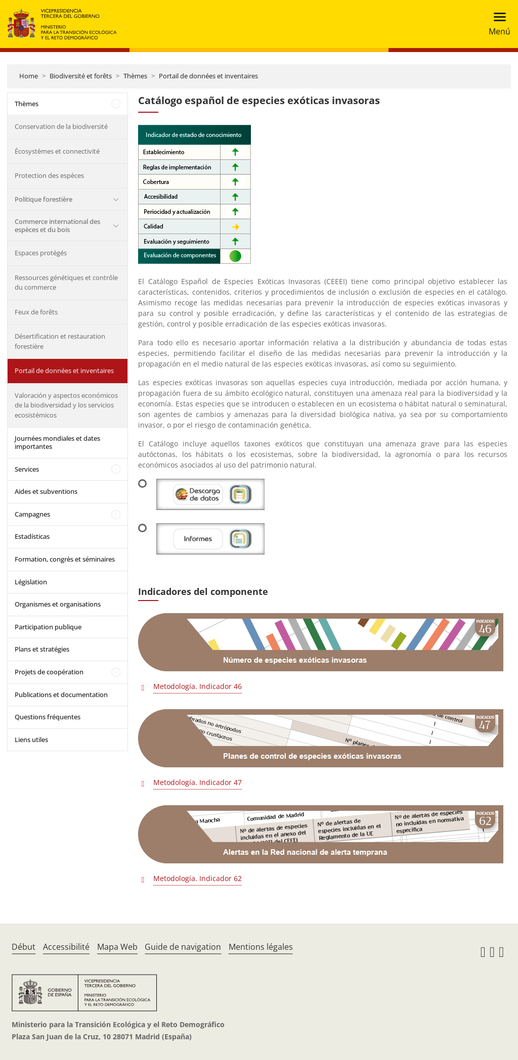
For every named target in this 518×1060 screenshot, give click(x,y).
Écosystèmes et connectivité (57, 151)
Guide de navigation (183, 946)
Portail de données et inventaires (208, 75)
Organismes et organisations (58, 604)
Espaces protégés (41, 252)
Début (23, 946)
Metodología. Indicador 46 (197, 686)
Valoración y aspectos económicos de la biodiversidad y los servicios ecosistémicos (66, 405)
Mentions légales (261, 946)
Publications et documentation (61, 694)
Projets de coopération (49, 671)
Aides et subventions (46, 491)
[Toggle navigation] (496, 24)
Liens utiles (31, 739)
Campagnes (32, 514)
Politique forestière (43, 199)
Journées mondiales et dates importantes (57, 442)
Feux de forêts (36, 311)
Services (27, 469)
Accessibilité (66, 946)
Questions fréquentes (47, 716)
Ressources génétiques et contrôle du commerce (66, 282)
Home (28, 75)
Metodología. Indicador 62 (197, 878)
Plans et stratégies (42, 649)
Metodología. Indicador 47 (197, 782)
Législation (31, 581)
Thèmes (135, 75)
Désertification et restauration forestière (60, 341)
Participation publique (48, 626)
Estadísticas (32, 536)
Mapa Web (117, 946)
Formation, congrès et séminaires (65, 559)
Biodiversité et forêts (81, 75)
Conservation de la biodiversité (61, 126)
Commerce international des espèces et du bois (57, 225)
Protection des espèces (49, 175)
